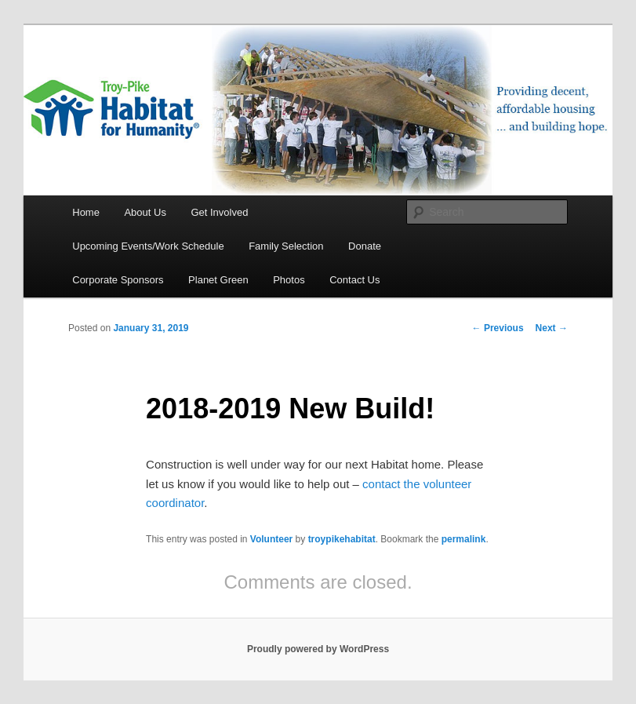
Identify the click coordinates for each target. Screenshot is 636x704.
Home (86, 212)
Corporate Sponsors (117, 280)
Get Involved (219, 212)
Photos (288, 280)
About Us (144, 212)
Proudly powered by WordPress (318, 649)
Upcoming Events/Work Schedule (148, 246)
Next (552, 328)
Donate (364, 246)
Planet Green (218, 280)
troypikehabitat (342, 539)
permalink (464, 539)
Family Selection (286, 246)
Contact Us (354, 280)
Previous (498, 328)
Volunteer (271, 539)
